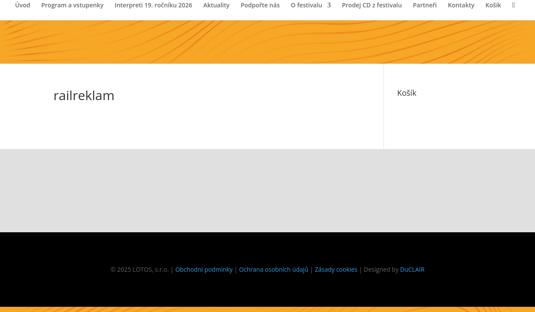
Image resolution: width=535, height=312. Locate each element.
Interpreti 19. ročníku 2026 (153, 5)
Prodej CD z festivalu (372, 5)
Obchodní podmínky (204, 269)
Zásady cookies (336, 269)
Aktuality (216, 5)
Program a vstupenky (72, 5)
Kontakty (461, 5)
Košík (493, 5)
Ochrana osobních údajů (273, 269)
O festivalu (306, 5)
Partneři (425, 5)
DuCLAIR (412, 269)
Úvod (22, 5)
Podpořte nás (260, 5)
